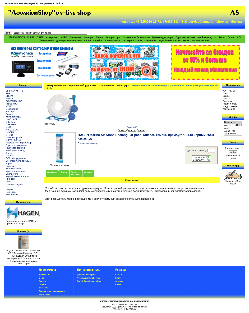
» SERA (10, 132)
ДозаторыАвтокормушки (69, 40)
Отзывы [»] (233, 165)
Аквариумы (52, 37)
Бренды (232, 117)
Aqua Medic (233, 133)
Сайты (118, 284)
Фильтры (88, 37)
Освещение (75, 37)
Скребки (97, 40)
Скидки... (10, 189)
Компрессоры (106, 85)
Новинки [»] (23, 231)
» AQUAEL (11, 119)
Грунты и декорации (162, 37)
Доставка (228, 101)
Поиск (233, 142)
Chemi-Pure (150, 40)
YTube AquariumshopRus (88, 278)
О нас (226, 93)
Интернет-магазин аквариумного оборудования (29, 3)
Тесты (222, 37)
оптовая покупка (200, 40)
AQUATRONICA (14, 101)
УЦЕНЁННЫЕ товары (170, 40)
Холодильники (112, 40)
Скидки (226, 96)
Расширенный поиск (232, 156)
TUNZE (39, 37)
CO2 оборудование (16, 158)
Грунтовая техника (185, 37)
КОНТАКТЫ (229, 90)
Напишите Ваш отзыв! (233, 181)
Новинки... (11, 192)
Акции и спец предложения (230, 105)
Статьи (118, 275)
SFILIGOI (10, 179)
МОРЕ (64, 37)
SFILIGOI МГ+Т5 (17, 37)
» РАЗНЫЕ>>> (14, 140)
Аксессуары (123, 85)
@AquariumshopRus (86, 275)
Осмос (231, 37)
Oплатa (227, 98)
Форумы (119, 281)
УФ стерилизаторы (132, 40)
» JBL (9, 127)
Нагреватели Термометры (136, 37)
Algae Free (233, 131)
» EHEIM (10, 122)
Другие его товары (15, 223)
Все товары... (13, 194)
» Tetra (9, 135)
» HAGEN (11, 124)
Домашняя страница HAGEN (21, 221)
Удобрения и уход (207, 37)
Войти (59, 3)
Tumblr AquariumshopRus (89, 281)
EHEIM (30, 37)
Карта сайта (229, 109)
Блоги (118, 278)
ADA (8, 93)
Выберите (233, 122)
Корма (87, 40)
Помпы (99, 37)
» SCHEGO (12, 129)
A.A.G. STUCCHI (233, 125)
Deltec (186, 40)
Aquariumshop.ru (124, 307)
